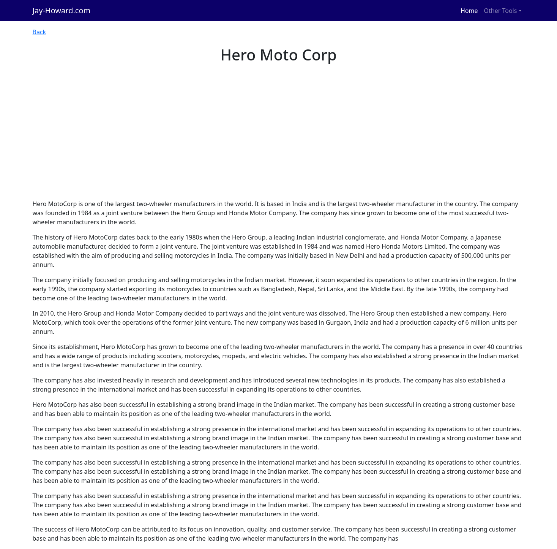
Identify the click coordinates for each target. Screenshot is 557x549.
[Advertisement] (279, 142)
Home (469, 10)
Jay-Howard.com (62, 10)
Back (39, 32)
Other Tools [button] (500, 10)
